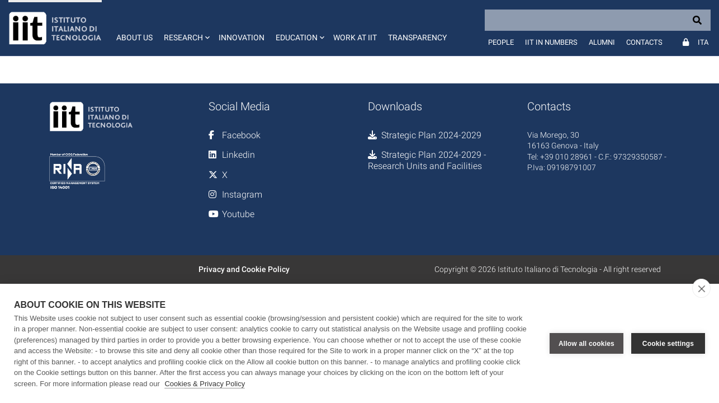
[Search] (598, 20)
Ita (703, 42)
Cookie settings (668, 344)
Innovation (241, 37)
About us (134, 37)
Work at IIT (355, 37)
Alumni (602, 42)
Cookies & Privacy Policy (204, 383)
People (501, 42)
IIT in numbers (551, 42)
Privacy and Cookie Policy (244, 269)
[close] (701, 288)
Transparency (417, 37)
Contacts (644, 42)
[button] (185, 28)
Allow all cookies (586, 344)
